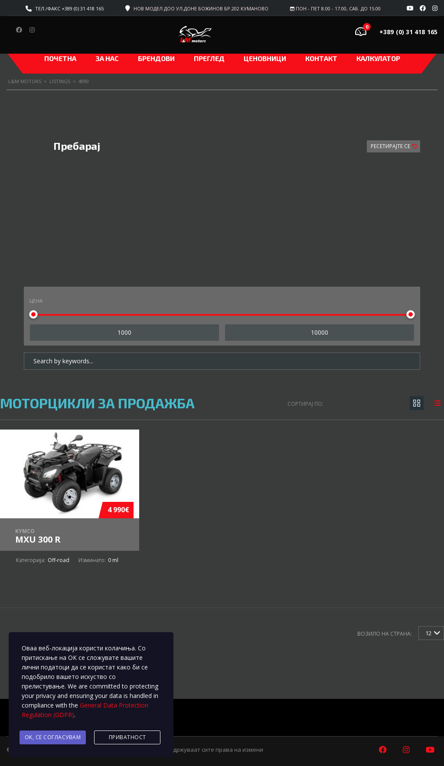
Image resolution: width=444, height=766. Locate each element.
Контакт (321, 58)
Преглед (209, 58)
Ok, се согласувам (53, 737)
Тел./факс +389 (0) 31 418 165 (69, 8)
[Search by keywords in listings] (222, 361)
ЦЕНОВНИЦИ (265, 58)
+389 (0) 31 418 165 (408, 32)
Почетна (60, 58)
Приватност (127, 737)
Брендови (156, 58)
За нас (107, 58)
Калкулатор (378, 58)
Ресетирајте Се (391, 146)
